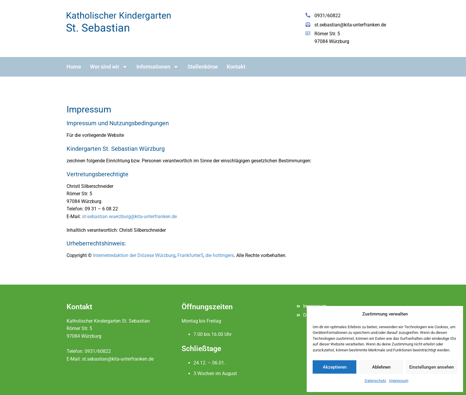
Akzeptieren (335, 367)
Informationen (157, 66)
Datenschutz (375, 380)
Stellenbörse (203, 67)
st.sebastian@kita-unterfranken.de (118, 359)
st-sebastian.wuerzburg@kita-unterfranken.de (129, 216)
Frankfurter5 (190, 255)
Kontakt (236, 67)
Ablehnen (381, 367)
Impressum (398, 380)
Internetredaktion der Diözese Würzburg (134, 255)
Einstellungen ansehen (431, 367)
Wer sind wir (108, 66)
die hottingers (219, 255)
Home (74, 67)
